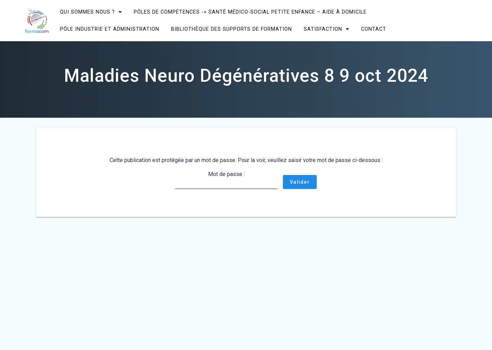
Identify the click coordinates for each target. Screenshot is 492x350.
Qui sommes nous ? (87, 12)
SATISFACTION (323, 29)
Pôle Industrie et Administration (109, 29)
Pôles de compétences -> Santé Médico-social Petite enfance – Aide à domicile (250, 12)
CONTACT (373, 29)
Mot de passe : (226, 180)
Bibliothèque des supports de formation (231, 29)
